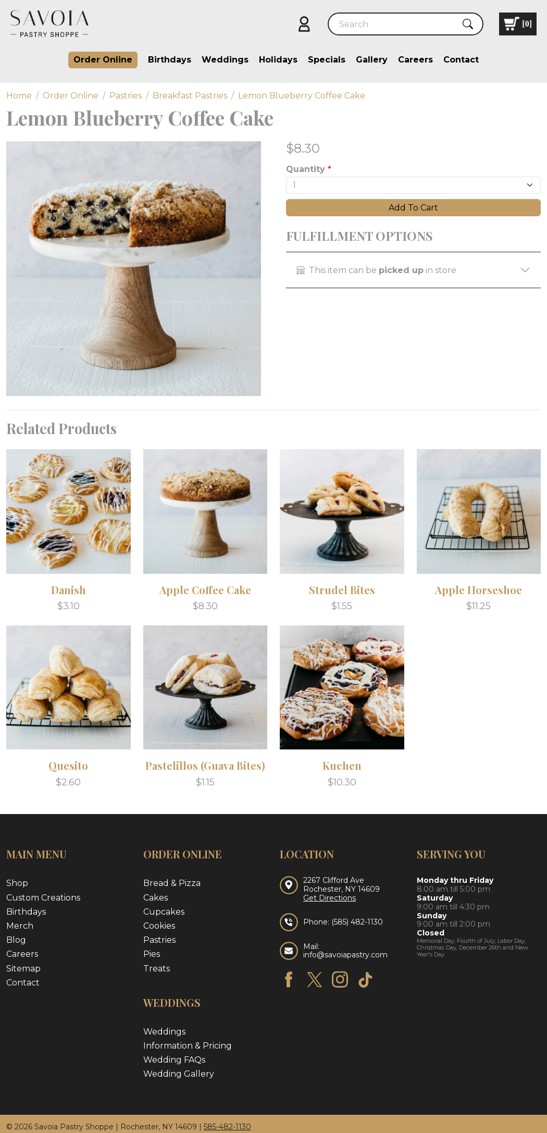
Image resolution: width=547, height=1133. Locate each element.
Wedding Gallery (178, 1074)
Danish (68, 590)
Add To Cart (413, 208)
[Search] (396, 24)
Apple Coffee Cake (205, 590)
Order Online (102, 60)
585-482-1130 (227, 1126)
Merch (19, 926)
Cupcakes (163, 912)
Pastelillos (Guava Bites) (205, 765)
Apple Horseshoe (478, 590)
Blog (16, 940)
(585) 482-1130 (357, 922)
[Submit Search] (467, 24)
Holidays (278, 60)
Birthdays (169, 60)
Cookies (159, 926)
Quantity (308, 169)
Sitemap (23, 969)
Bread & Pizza (172, 883)
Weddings (225, 60)
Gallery (372, 60)
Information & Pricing (187, 1046)
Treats (156, 969)
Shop (17, 883)
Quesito (68, 765)
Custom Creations (43, 898)
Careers (415, 60)
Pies (151, 954)
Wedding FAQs (174, 1060)
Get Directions (329, 898)
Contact (461, 60)
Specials (326, 60)
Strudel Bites (342, 590)
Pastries (159, 940)
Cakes (155, 898)
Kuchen (342, 765)
